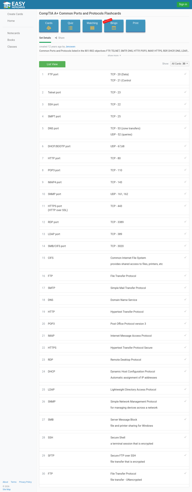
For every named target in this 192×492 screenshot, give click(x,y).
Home (11, 20)
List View (52, 64)
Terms (14, 482)
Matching (92, 26)
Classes (12, 46)
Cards (48, 26)
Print (135, 26)
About (5, 482)
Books (11, 40)
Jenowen (70, 46)
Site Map (7, 489)
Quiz (70, 26)
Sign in (183, 4)
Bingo (113, 25)
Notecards (13, 33)
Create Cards (15, 14)
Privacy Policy (25, 482)
